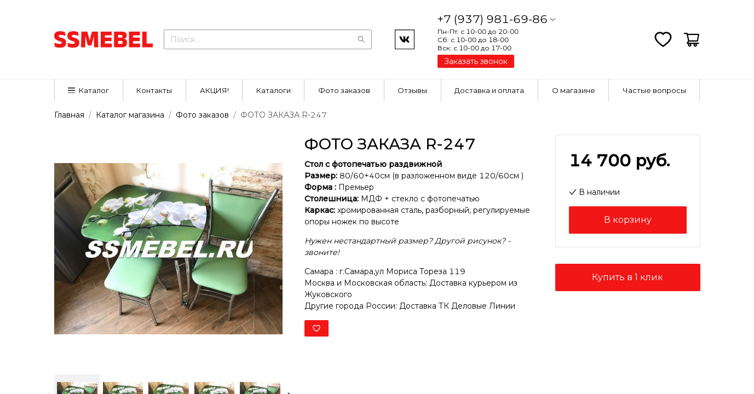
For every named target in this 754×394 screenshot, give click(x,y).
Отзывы (412, 90)
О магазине (573, 90)
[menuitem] (89, 90)
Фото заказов (344, 90)
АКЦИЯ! (214, 90)
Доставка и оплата (489, 90)
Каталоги (273, 90)
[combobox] (268, 38)
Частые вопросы (654, 90)
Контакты (154, 90)
